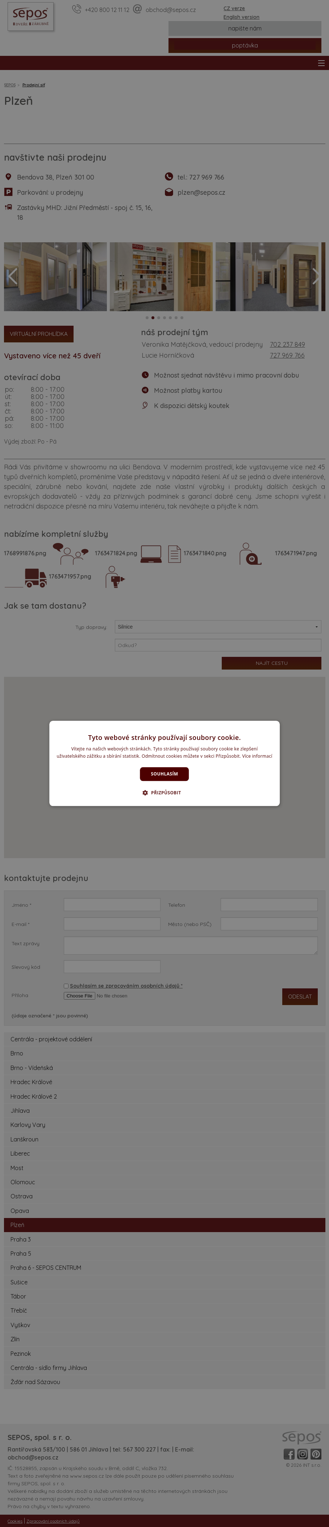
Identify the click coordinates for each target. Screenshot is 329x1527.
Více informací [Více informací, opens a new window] (257, 756)
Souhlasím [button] (164, 774)
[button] (164, 793)
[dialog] (164, 763)
